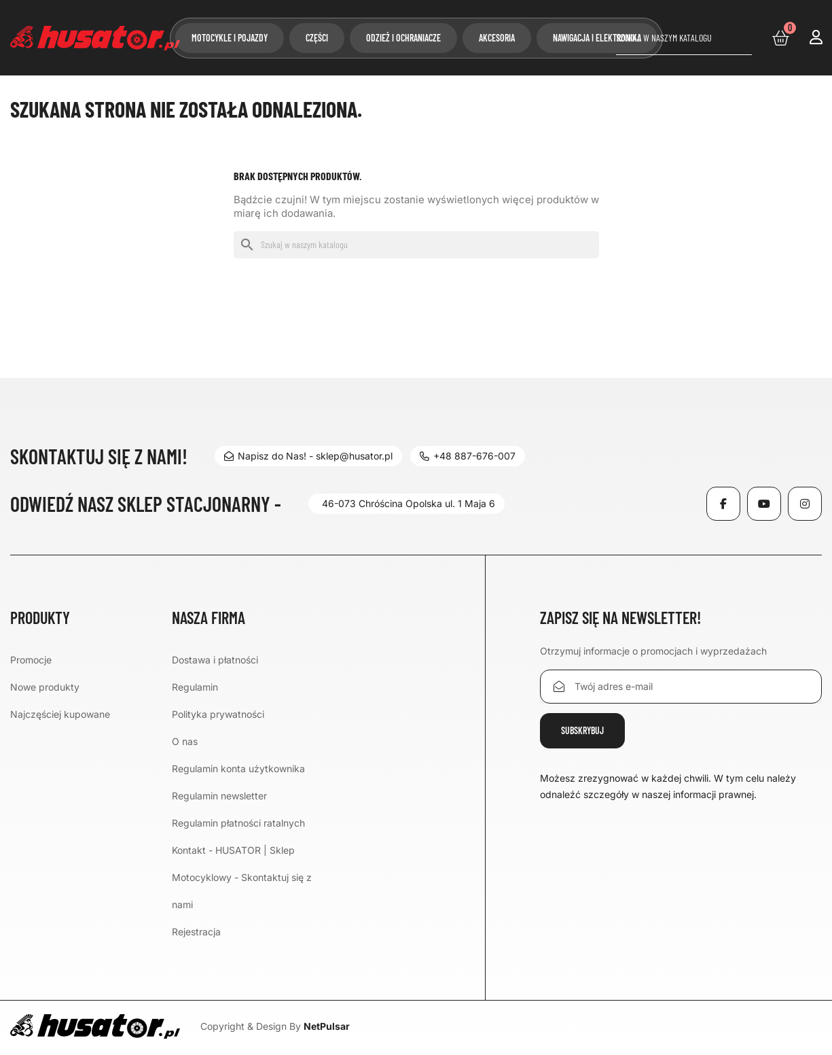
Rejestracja (196, 931)
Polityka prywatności (218, 714)
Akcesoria (497, 38)
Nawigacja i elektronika (597, 38)
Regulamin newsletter (219, 795)
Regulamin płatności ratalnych (238, 823)
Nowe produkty (44, 687)
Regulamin (195, 687)
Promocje (31, 659)
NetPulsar (327, 1026)
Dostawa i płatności (215, 659)
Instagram (805, 503)
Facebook (723, 503)
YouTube (764, 503)
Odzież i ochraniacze (403, 38)
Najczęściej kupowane (60, 714)
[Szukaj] (684, 38)
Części (317, 38)
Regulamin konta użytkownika (238, 768)
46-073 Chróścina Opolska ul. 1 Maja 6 (408, 503)
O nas (185, 741)
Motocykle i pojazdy (230, 38)
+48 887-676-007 (469, 456)
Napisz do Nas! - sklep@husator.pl (308, 456)
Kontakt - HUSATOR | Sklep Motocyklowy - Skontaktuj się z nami (242, 877)
